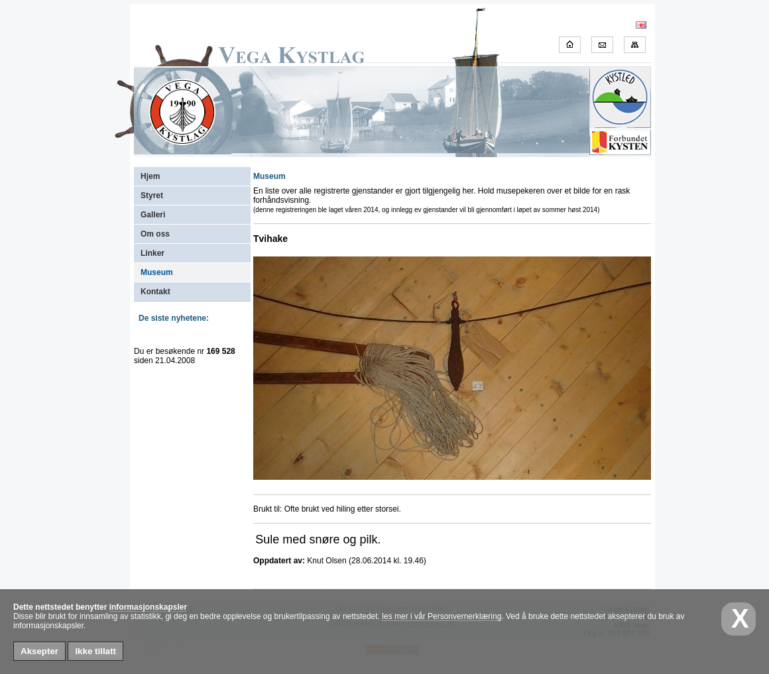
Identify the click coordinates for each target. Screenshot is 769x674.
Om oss (155, 234)
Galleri (153, 214)
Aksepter (39, 651)
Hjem (150, 176)
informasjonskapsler (148, 607)
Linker (152, 253)
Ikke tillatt (95, 651)
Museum (157, 272)
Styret (152, 195)
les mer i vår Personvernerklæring (441, 616)
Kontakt (155, 291)
